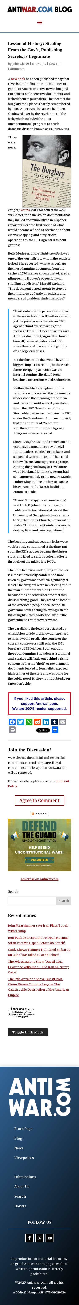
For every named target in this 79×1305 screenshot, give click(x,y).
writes (25, 210)
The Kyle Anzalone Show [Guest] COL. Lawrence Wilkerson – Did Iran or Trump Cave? (38, 967)
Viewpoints (24, 1158)
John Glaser (20, 64)
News (53, 64)
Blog (18, 1138)
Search (20, 1196)
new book (18, 79)
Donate (20, 1206)
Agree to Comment (39, 800)
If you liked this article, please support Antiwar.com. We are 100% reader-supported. (39, 703)
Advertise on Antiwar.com (40, 879)
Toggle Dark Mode (28, 1032)
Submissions (25, 1177)
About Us (21, 1186)
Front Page (23, 1128)
